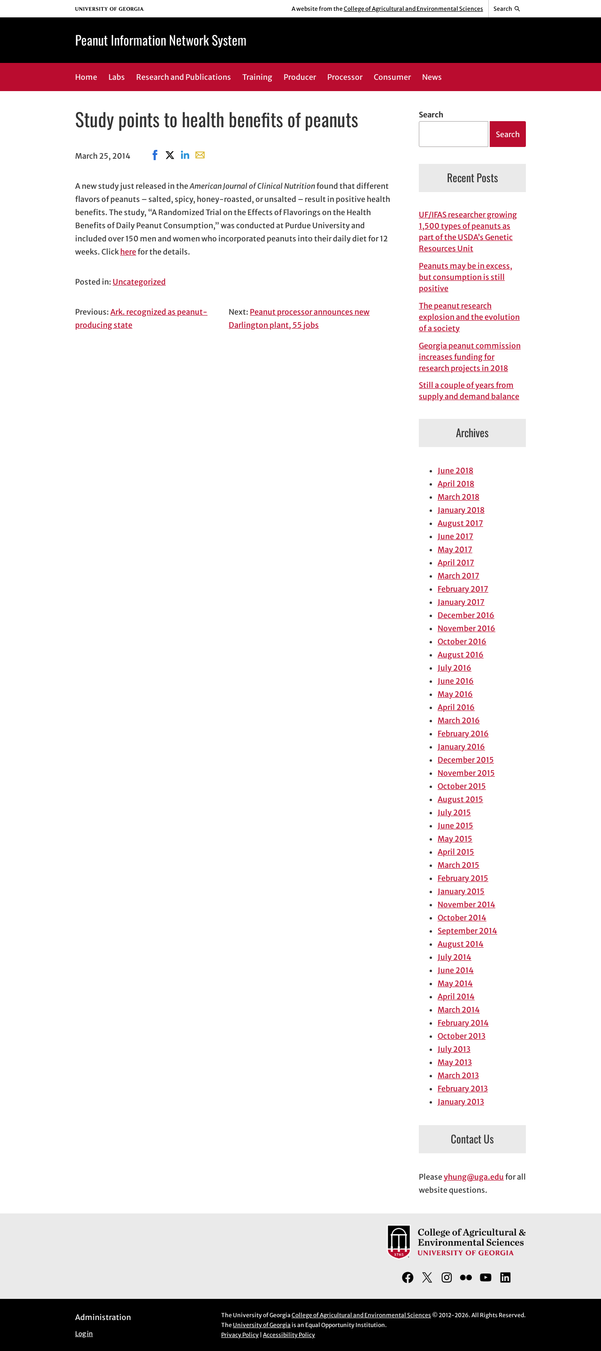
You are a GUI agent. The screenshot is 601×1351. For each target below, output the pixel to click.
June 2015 (455, 825)
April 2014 (456, 996)
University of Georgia (262, 1324)
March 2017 (458, 575)
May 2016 (455, 694)
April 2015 (456, 852)
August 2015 (460, 799)
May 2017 (455, 549)
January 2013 (461, 1101)
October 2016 (462, 641)
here (128, 251)
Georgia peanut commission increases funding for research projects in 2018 (470, 357)
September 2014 (467, 930)
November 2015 (466, 773)
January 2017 (461, 602)
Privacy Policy (240, 1334)
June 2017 (455, 536)
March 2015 (458, 865)
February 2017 (463, 589)
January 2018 (461, 510)
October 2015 (462, 786)
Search (431, 114)
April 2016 (456, 707)
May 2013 (455, 1062)
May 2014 (455, 983)
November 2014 (466, 904)
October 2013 (461, 1036)
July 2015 (454, 812)
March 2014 (459, 1009)
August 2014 (461, 944)
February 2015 (463, 878)
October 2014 (462, 917)
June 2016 (456, 681)
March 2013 (458, 1075)
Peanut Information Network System (161, 39)
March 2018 (458, 497)
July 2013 (454, 1049)
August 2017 (460, 523)
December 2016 (466, 615)
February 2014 (463, 1022)
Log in (84, 1334)
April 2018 (456, 483)
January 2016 (461, 746)
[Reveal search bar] (507, 8)
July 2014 (454, 957)
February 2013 (463, 1088)
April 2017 (456, 562)
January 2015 (461, 891)
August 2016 (461, 654)
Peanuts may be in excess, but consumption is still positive (465, 277)
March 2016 (459, 720)
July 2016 (454, 667)
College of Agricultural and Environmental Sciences (413, 8)
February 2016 (463, 733)
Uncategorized (139, 281)
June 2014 (456, 970)
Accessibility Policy (289, 1334)
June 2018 (455, 470)
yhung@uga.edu (474, 1176)
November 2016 (466, 628)
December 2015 (466, 759)
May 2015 (455, 838)
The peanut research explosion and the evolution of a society (469, 317)
